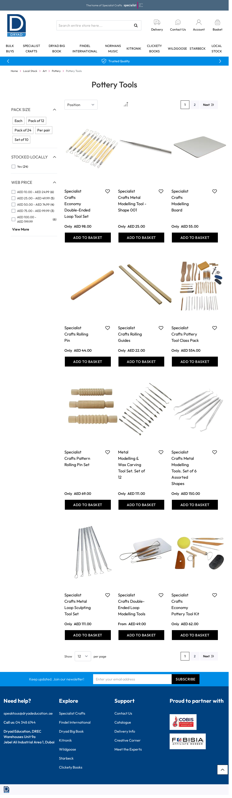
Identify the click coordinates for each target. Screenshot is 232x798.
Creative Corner (127, 740)
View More (20, 229)
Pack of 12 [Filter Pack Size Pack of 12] (36, 120)
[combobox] (99, 25)
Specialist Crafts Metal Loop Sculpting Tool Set (77, 604)
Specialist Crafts (72, 713)
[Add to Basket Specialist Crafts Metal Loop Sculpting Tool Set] (88, 635)
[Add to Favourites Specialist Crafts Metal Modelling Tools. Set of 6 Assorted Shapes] (214, 452)
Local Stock (30, 71)
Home (14, 71)
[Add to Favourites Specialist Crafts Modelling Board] (214, 191)
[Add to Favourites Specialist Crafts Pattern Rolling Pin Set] (107, 452)
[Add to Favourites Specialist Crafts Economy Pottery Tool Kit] (214, 595)
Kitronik (134, 49)
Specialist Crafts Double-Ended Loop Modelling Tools (131, 604)
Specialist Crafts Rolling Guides (130, 334)
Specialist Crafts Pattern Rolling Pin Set (77, 458)
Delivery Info (124, 731)
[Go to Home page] (16, 25)
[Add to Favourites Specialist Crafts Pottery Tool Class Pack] (214, 328)
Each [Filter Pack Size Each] (18, 120)
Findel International (75, 722)
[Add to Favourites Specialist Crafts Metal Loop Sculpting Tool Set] (107, 595)
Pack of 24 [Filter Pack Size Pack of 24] (23, 130)
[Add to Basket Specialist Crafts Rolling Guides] (141, 362)
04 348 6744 (25, 722)
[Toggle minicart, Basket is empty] (217, 25)
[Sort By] (81, 105)
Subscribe (185, 679)
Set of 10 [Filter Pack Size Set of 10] (21, 139)
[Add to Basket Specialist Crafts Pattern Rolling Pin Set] (88, 505)
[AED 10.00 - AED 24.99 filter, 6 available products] (34, 192)
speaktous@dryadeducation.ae (28, 713)
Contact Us (123, 713)
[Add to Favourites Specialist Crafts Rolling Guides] (161, 328)
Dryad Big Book (71, 731)
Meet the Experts (128, 749)
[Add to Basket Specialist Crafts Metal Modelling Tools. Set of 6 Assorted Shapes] (195, 505)
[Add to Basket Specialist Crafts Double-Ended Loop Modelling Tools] (141, 635)
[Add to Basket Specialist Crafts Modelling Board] (195, 237)
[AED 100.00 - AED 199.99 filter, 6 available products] (34, 219)
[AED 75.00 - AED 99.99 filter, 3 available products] (34, 211)
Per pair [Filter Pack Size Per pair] (43, 130)
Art (44, 71)
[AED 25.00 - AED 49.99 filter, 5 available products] (34, 198)
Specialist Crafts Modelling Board (180, 201)
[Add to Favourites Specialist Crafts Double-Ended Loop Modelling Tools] (161, 595)
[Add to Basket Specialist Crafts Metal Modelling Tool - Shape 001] (141, 237)
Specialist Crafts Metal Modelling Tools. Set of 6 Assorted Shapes (184, 467)
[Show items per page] (83, 656)
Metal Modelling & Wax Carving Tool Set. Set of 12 (131, 464)
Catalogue (122, 722)
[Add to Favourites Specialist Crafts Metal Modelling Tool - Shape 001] (161, 191)
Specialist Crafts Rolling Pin (76, 334)
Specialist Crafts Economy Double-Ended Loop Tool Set (77, 204)
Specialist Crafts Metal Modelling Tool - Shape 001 (132, 201)
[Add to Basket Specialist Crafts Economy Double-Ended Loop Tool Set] (88, 237)
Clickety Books (70, 767)
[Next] (209, 104)
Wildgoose (177, 49)
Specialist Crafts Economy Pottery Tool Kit (185, 604)
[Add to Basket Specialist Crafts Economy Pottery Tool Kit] (195, 635)
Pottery (56, 71)
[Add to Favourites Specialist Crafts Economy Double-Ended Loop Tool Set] (107, 191)
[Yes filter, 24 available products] (34, 166)
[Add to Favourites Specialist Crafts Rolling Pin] (107, 328)
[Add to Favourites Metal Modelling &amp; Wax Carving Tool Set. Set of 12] (161, 452)
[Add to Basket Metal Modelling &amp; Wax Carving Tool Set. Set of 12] (141, 505)
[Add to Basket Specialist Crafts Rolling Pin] (88, 362)
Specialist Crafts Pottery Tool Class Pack (185, 334)
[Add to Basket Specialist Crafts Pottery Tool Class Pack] (195, 362)
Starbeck (198, 49)
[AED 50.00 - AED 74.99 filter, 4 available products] (34, 204)
